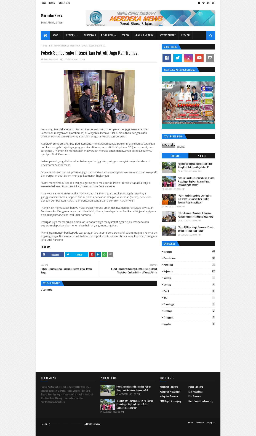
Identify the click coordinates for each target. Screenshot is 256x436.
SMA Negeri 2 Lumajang (170, 401)
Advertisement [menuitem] (168, 35)
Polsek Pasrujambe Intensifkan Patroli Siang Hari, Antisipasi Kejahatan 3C (195, 165)
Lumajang (189, 251)
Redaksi (52, 2)
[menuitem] (45, 35)
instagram (211, 422)
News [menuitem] (55, 35)
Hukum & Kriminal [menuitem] (144, 35)
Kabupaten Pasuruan (169, 396)
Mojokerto (189, 271)
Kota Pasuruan (194, 396)
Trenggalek (189, 317)
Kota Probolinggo (196, 391)
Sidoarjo (189, 284)
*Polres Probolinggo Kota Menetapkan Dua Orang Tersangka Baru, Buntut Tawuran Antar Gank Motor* (195, 199)
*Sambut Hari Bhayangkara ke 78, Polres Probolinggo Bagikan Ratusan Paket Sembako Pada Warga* (196, 181)
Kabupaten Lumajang (169, 386)
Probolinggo (189, 304)
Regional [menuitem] (71, 35)
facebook (200, 422)
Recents (175, 156)
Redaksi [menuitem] (185, 35)
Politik (189, 291)
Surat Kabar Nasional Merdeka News (67, 424)
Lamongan (189, 311)
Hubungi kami (64, 2)
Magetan (189, 324)
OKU (189, 297)
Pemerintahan (189, 258)
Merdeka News (51, 15)
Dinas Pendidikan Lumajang (200, 401)
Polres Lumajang (195, 386)
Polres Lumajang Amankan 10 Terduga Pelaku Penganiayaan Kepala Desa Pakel (196, 214)
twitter (190, 422)
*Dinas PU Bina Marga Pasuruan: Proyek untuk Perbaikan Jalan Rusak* (196, 229)
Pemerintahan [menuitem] (108, 35)
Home (43, 2)
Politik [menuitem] (125, 35)
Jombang (189, 278)
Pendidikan (189, 265)
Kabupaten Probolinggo (170, 391)
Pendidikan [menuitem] (90, 35)
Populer (202, 156)
